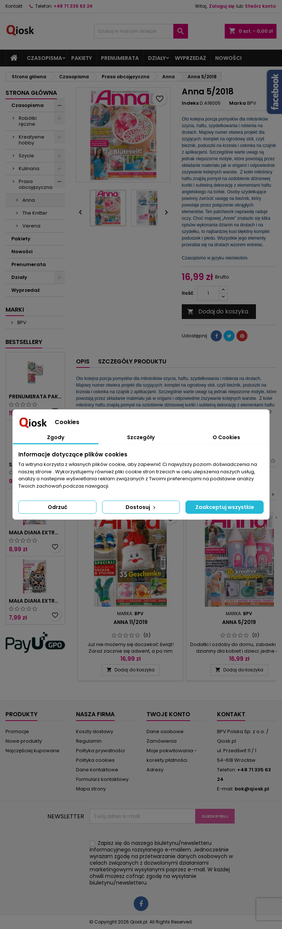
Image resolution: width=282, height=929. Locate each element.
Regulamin (89, 741)
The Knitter (34, 212)
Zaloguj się (221, 6)
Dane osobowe (165, 731)
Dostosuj (141, 507)
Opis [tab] (83, 361)
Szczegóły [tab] (141, 437)
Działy (157, 58)
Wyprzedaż (190, 58)
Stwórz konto (260, 6)
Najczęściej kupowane (32, 750)
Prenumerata (120, 58)
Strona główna (31, 93)
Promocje (17, 731)
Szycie (26, 155)
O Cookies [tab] (226, 437)
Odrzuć (57, 507)
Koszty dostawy (94, 731)
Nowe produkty (24, 741)
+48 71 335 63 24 (73, 6)
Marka (237, 103)
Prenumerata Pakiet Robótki (35, 396)
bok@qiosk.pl (252, 788)
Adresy (155, 769)
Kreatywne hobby (31, 139)
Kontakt (14, 6)
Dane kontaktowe (97, 769)
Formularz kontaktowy (102, 779)
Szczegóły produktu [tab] (132, 361)
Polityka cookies (95, 760)
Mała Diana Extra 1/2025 (35, 601)
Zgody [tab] (55, 437)
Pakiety (81, 58)
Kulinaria (29, 168)
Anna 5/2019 (239, 622)
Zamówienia (162, 741)
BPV (21, 322)
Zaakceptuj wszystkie (224, 507)
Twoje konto (168, 714)
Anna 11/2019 (130, 622)
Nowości (228, 58)
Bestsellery (24, 342)
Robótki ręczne (28, 121)
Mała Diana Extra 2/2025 (35, 532)
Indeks (190, 103)
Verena (31, 225)
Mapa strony (91, 788)
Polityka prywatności (100, 750)
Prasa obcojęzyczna (36, 184)
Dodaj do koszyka (217, 311)
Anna (28, 200)
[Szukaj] (141, 31)
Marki (15, 309)
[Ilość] (208, 293)
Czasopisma (44, 58)
